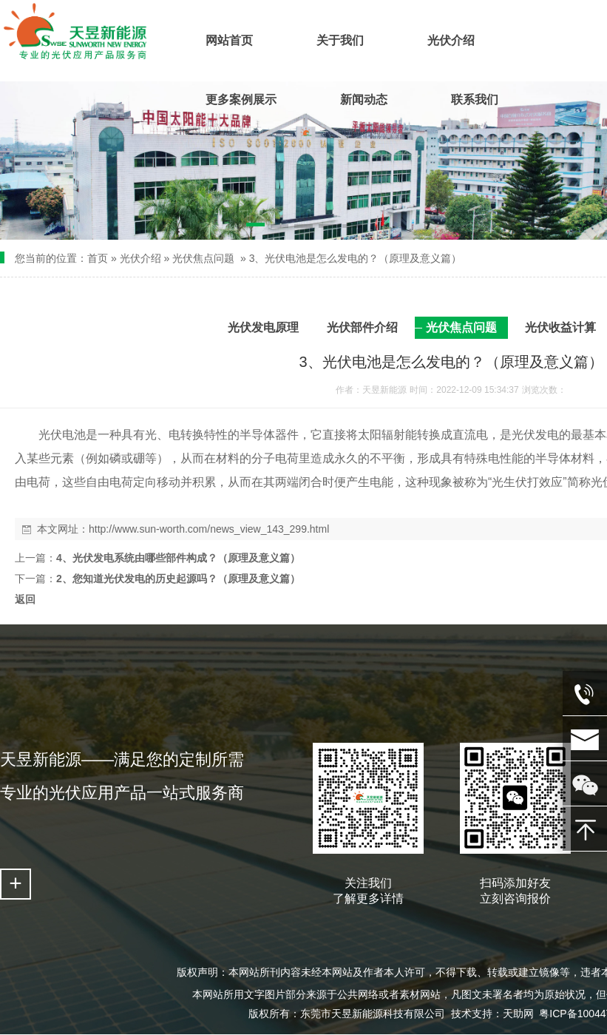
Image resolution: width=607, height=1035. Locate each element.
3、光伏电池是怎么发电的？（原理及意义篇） (355, 258)
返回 (25, 599)
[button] (255, 227)
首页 (97, 258)
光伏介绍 (140, 258)
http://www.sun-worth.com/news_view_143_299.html (209, 529)
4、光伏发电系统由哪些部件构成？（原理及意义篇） (178, 558)
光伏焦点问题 (203, 258)
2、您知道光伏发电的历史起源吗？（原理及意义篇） (178, 578)
